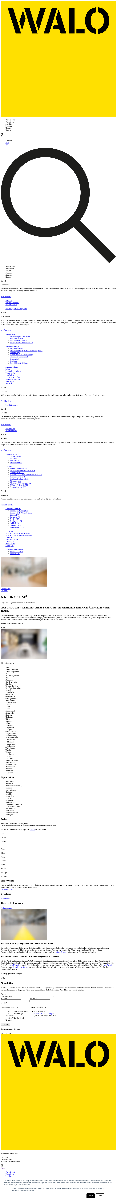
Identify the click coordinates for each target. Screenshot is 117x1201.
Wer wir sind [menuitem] (10, 1172)
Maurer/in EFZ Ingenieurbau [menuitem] (20, 483)
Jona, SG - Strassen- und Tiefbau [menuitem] (17, 533)
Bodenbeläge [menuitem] (15, 353)
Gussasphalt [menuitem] (14, 359)
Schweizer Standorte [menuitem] (13, 509)
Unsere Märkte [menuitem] (10, 334)
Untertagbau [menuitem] (10, 381)
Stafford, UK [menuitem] (15, 554)
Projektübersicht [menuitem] (11, 405)
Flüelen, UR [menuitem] (14, 519)
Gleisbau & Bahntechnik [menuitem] (19, 357)
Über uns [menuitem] (8, 301)
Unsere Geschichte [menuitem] (12, 303)
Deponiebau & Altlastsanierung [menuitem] (21, 355)
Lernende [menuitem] (13, 458)
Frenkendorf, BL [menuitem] (16, 521)
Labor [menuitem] (7, 369)
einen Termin (61, 952)
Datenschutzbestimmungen (44, 1013)
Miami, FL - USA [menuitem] (16, 552)
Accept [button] (90, 1196)
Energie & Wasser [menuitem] (16, 338)
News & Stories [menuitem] (11, 305)
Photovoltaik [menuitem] (10, 373)
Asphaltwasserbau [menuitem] (16, 349)
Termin (32, 830)
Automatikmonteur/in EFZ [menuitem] (20, 469)
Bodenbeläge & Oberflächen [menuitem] (20, 336)
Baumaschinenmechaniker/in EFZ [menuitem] (22, 471)
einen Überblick (15, 965)
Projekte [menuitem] (8, 1176)
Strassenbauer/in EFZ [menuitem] (18, 487)
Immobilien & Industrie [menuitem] (18, 341)
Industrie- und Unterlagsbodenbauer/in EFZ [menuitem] (26, 475)
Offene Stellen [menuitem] (15, 456)
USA (7, 143)
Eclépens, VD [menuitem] (15, 517)
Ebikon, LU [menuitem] (14, 515)
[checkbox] (15, 1015)
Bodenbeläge (6, 589)
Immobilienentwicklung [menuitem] (19, 363)
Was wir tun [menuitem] (9, 1174)
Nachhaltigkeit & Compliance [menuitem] (16, 309)
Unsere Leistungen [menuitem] (12, 346)
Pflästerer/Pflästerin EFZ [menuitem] (19, 485)
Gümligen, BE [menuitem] (15, 525)
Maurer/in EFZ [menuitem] (15, 481)
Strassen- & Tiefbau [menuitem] (12, 377)
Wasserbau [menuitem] (9, 383)
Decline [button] (100, 1196)
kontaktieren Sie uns (20, 967)
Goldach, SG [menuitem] (15, 523)
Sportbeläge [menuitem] (9, 375)
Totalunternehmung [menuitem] (12, 379)
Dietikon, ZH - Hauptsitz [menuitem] (19, 511)
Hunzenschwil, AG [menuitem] (17, 527)
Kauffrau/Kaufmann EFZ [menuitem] (19, 479)
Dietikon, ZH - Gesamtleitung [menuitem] (21, 513)
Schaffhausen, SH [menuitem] (12, 539)
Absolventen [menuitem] (14, 461)
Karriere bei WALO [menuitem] (12, 454)
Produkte (4, 591)
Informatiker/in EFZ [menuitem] (17, 477)
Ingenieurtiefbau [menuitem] (11, 367)
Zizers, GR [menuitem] (9, 546)
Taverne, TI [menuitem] (9, 542)
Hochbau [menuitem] (13, 361)
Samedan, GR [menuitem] (10, 537)
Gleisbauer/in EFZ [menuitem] (17, 473)
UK (6, 145)
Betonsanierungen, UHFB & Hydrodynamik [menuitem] (26, 351)
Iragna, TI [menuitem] (9, 531)
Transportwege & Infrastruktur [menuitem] (21, 343)
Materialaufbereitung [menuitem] (13, 371)
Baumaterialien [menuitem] (11, 431)
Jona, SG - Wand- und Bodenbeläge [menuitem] (18, 535)
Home (3, 1168)
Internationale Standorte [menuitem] (14, 550)
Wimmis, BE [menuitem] (10, 544)
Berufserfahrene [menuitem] (16, 463)
